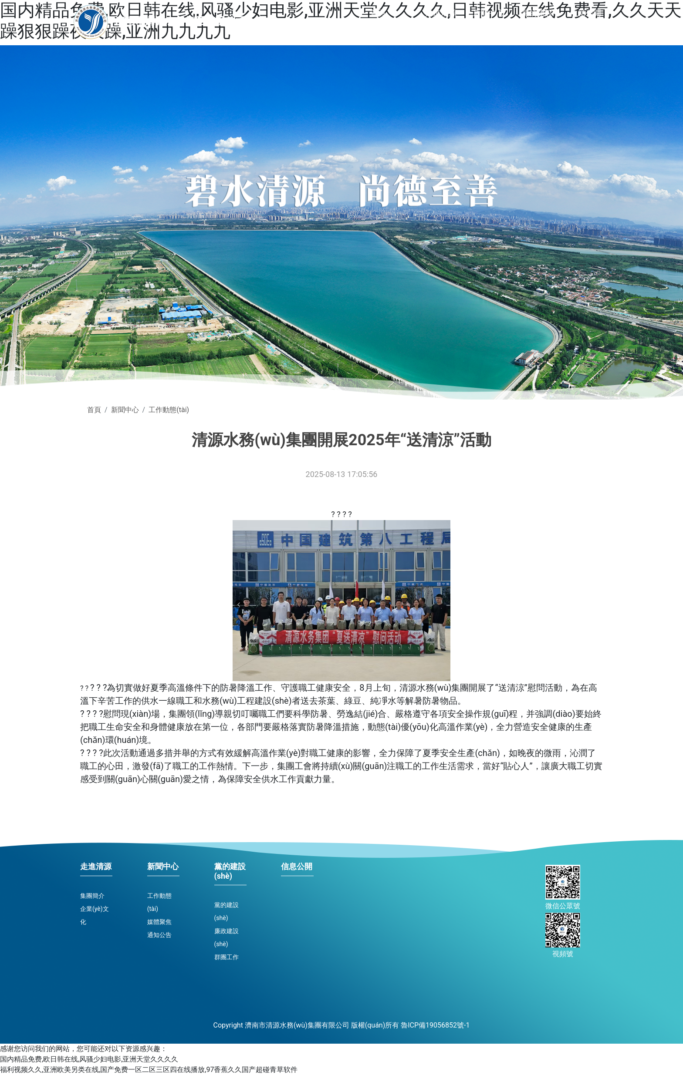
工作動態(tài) (169, 410)
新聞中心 (125, 410)
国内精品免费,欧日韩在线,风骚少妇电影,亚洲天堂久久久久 (89, 1059)
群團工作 (226, 957)
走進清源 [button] (440, 12)
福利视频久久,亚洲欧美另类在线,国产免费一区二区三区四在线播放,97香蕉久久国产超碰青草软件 (149, 1069)
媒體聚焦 (159, 921)
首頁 (379, 9)
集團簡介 (92, 895)
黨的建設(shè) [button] (537, 23)
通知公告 (159, 934)
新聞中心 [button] (488, 12)
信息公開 (585, 12)
